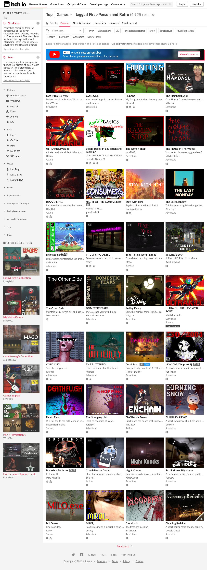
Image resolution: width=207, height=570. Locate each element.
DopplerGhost (173, 530)
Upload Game (76, 4)
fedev (88, 262)
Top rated (113, 22)
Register (197, 4)
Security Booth (174, 254)
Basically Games (94, 159)
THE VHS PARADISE (98, 254)
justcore (170, 424)
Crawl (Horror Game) (98, 470)
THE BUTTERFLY (96, 364)
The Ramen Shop (136, 148)
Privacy (126, 561)
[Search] (170, 4)
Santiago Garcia (134, 209)
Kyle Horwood (173, 262)
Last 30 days (14, 179)
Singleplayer (166, 30)
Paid (10, 145)
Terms (115, 561)
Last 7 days (14, 174)
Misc (7, 235)
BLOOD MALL (54, 201)
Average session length (16, 203)
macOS (12, 106)
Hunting (130, 95)
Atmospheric (104, 30)
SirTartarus (131, 530)
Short (152, 30)
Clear (26, 13)
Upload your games (122, 43)
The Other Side (55, 308)
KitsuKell (130, 103)
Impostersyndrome (55, 424)
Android (12, 116)
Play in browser (16, 95)
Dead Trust (132, 364)
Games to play (11, 395)
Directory (102, 561)
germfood (91, 212)
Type (7, 227)
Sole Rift (90, 477)
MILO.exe (52, 523)
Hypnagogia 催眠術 (57, 254)
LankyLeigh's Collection (17, 277)
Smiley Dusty (133, 308)
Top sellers (99, 22)
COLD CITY (53, 364)
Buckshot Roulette (57, 470)
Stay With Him (134, 201)
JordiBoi (90, 424)
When (8, 163)
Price (7, 129)
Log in (182, 4)
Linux (11, 111)
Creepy (51, 36)
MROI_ (90, 523)
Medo (129, 262)
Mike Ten (170, 103)
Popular (64, 23)
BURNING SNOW (176, 417)
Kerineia (50, 371)
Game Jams (57, 4)
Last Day (12, 169)
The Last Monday (176, 201)
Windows (13, 100)
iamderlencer (92, 103)
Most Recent (129, 22)
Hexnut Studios (134, 371)
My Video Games (13, 317)
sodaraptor (51, 262)
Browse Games (38, 4)
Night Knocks (134, 470)
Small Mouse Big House (179, 470)
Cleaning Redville (176, 523)
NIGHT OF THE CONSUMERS (103, 201)
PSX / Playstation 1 (14, 434)
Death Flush (53, 417)
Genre (8, 187)
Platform (9, 90)
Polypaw (130, 315)
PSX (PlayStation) (185, 30)
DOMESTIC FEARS (97, 308)
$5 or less (13, 150)
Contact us (128, 555)
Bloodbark (132, 523)
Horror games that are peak (19, 473)
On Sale (12, 140)
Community (118, 4)
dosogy (89, 530)
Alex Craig (171, 209)
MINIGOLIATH (173, 156)
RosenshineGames (95, 315)
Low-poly (64, 36)
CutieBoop (8, 477)
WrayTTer (8, 438)
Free (10, 135)
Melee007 (8, 320)
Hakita (49, 156)
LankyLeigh (8, 281)
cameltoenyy (9, 359)
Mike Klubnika (53, 315)
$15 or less (13, 156)
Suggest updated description (16, 49)
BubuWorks (52, 103)
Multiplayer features (14, 211)
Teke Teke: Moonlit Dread (141, 254)
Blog (113, 555)
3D (117, 30)
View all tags (94, 36)
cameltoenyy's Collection (18, 356)
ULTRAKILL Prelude (57, 148)
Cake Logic (171, 318)
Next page (123, 545)
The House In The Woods (180, 148)
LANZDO (8, 399)
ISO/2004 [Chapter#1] (179, 364)
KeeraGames (132, 477)
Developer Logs (99, 4)
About (92, 555)
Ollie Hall (50, 209)
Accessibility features (15, 219)
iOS (10, 121)
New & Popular (82, 22)
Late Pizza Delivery (57, 95)
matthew (130, 424)
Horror (90, 30)
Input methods (12, 195)
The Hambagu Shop (177, 95)
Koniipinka (171, 371)
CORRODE (92, 95)
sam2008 (130, 152)
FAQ (103, 555)
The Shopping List (96, 417)
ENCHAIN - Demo (136, 417)
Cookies (139, 561)
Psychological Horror (134, 30)
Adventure (78, 36)
